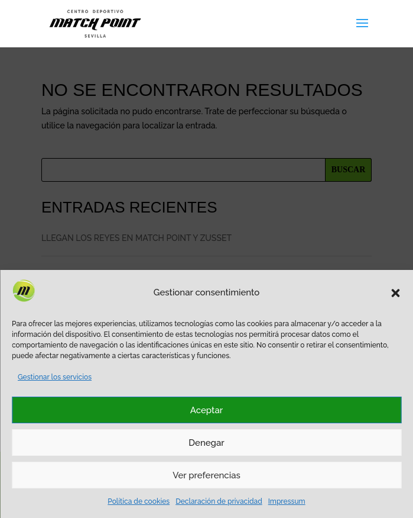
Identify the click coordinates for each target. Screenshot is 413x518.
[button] (395, 293)
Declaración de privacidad (218, 501)
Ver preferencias (206, 475)
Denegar (206, 442)
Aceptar (206, 410)
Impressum (286, 501)
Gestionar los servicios (55, 377)
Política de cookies (139, 501)
